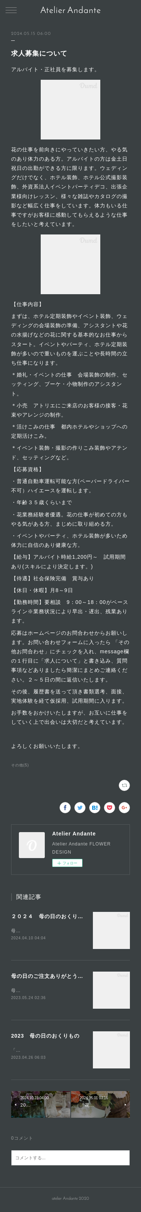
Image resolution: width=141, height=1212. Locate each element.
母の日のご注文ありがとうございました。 (64, 977)
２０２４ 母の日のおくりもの (50, 916)
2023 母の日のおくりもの (45, 1037)
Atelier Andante (70, 10)
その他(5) (20, 765)
